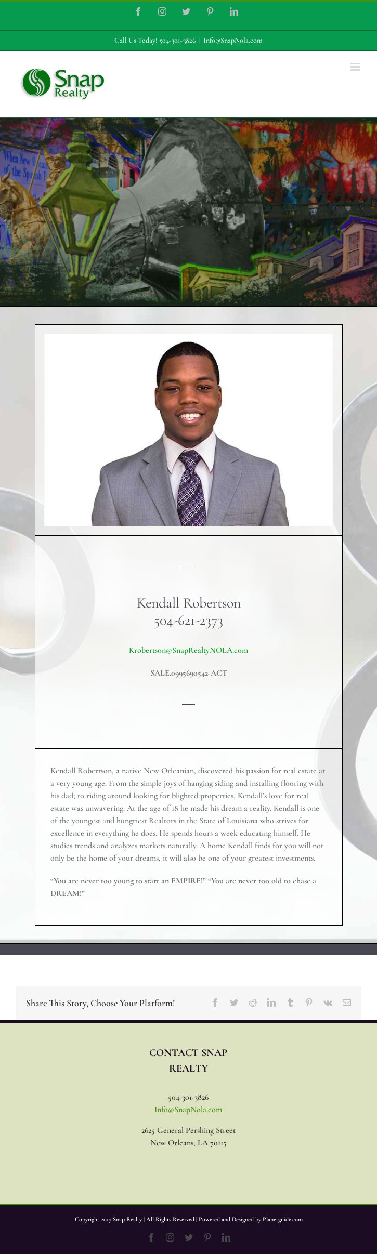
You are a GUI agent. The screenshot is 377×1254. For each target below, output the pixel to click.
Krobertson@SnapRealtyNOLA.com (188, 650)
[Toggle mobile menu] (355, 66)
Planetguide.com (283, 1219)
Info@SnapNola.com (233, 40)
